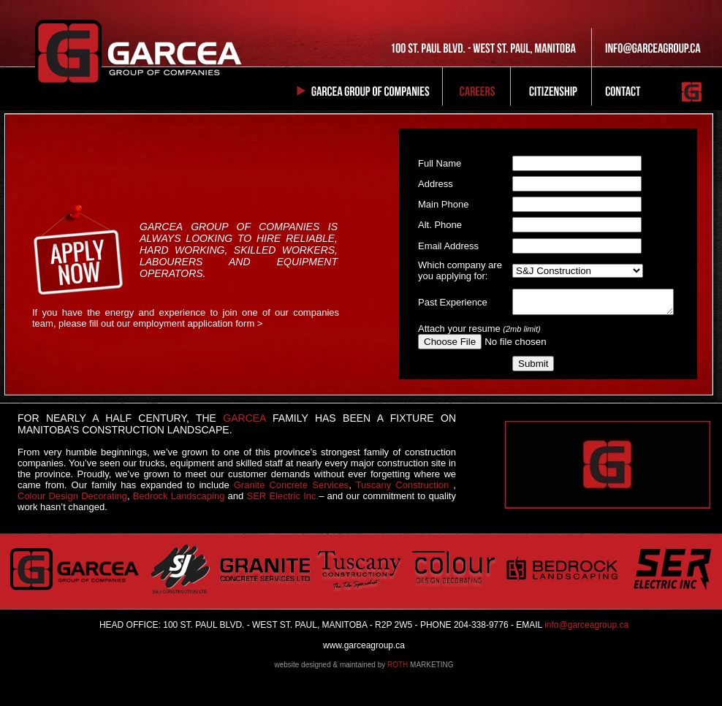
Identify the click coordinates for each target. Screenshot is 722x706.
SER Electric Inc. (282, 495)
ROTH (397, 665)
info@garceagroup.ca (585, 625)
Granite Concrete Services (291, 484)
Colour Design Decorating (72, 495)
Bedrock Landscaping (179, 495)
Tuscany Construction (402, 484)
